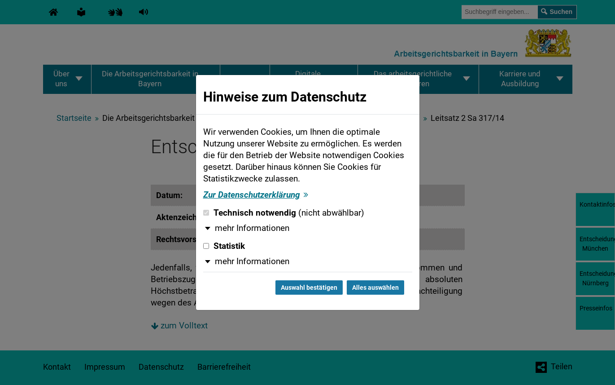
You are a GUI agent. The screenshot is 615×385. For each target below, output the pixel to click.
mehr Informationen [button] (252, 228)
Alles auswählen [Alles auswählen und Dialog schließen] (375, 287)
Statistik (224, 246)
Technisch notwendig (283, 213)
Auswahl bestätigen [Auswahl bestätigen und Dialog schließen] (309, 287)
